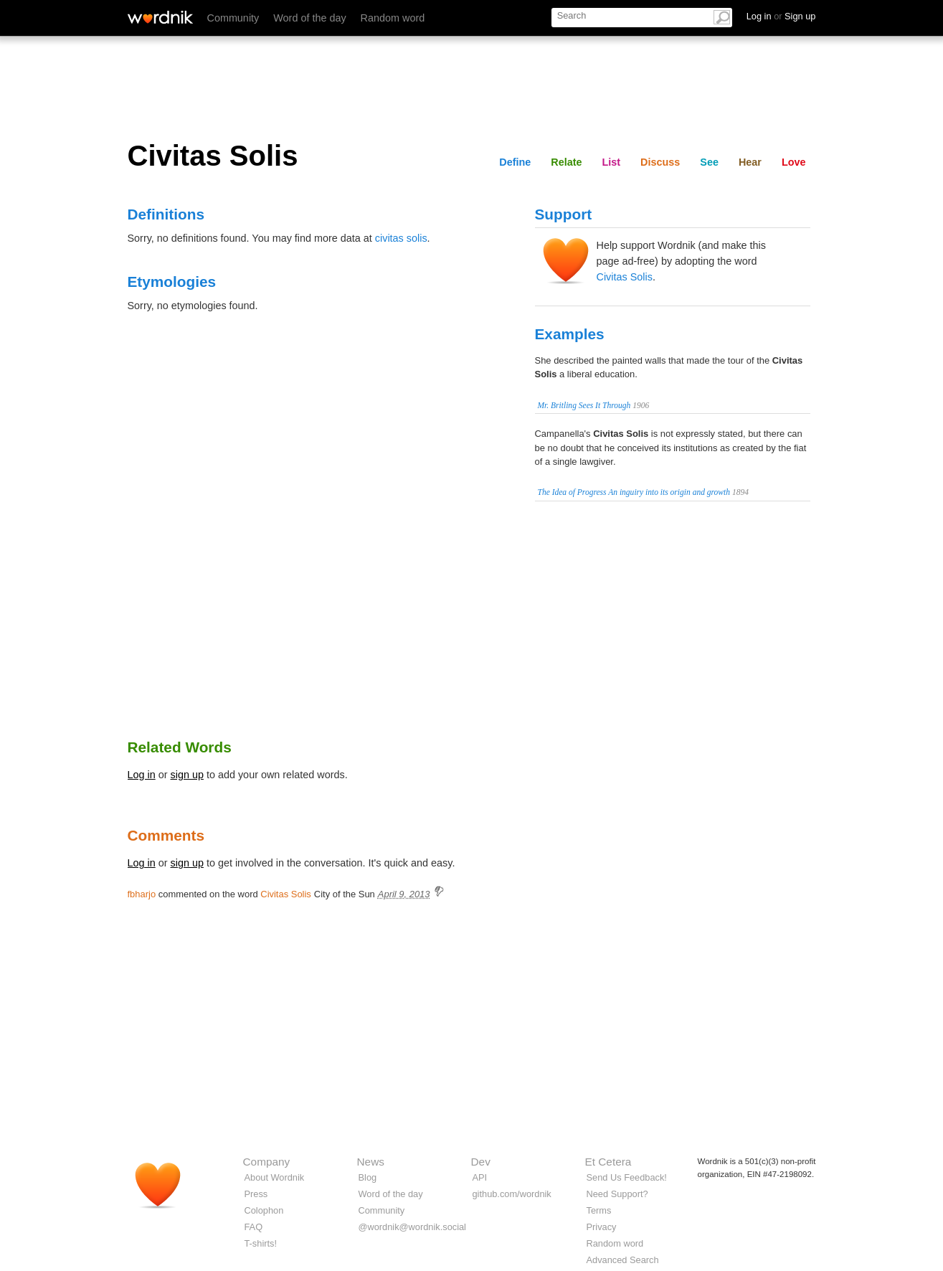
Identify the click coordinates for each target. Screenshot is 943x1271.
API (480, 1177)
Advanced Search (623, 1260)
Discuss (660, 162)
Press (256, 1194)
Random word (393, 18)
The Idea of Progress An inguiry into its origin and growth (634, 492)
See (709, 162)
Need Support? (617, 1194)
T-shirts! (261, 1243)
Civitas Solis (625, 277)
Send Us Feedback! (627, 1177)
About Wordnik (275, 1177)
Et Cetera (608, 1162)
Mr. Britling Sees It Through (584, 405)
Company (266, 1162)
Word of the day (309, 18)
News (370, 1162)
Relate (566, 162)
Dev (481, 1162)
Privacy (602, 1227)
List (611, 162)
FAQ (254, 1227)
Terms (599, 1210)
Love (794, 162)
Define (515, 162)
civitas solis (401, 238)
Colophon (264, 1210)
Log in (142, 774)
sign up (187, 774)
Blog (368, 1177)
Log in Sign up (781, 16)
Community (233, 18)
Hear (750, 162)
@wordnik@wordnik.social (412, 1227)
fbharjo (142, 894)
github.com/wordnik (512, 1194)
